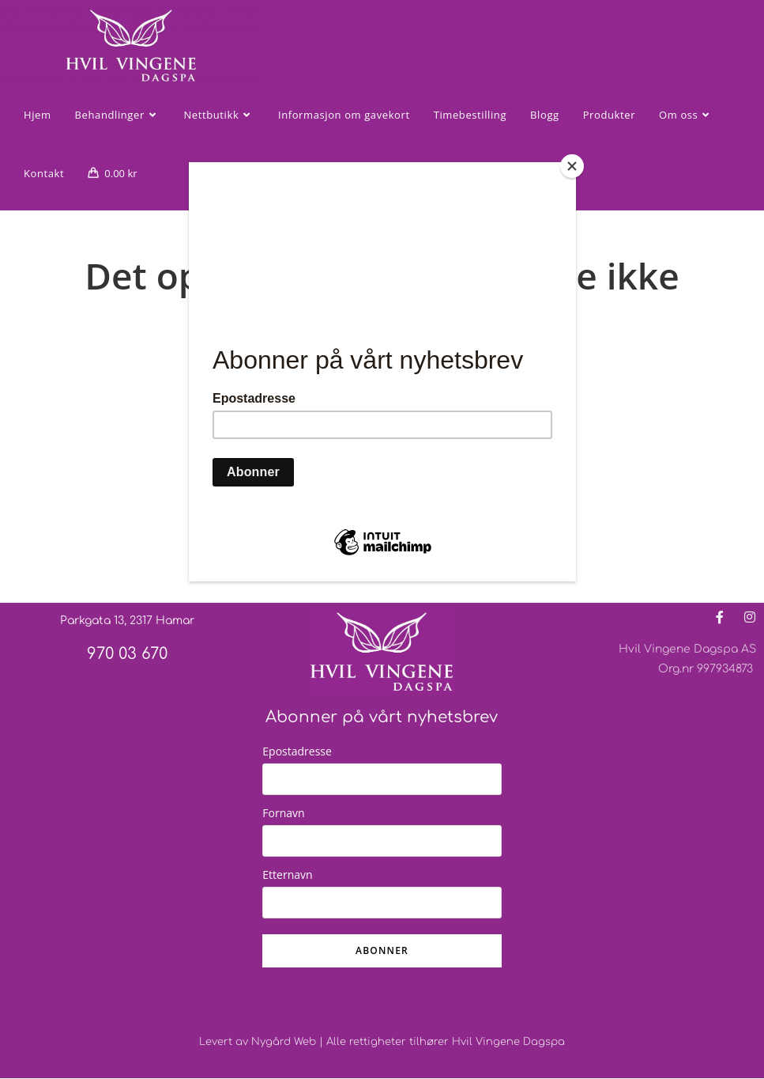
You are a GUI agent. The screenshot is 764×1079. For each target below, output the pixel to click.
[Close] (572, 166)
